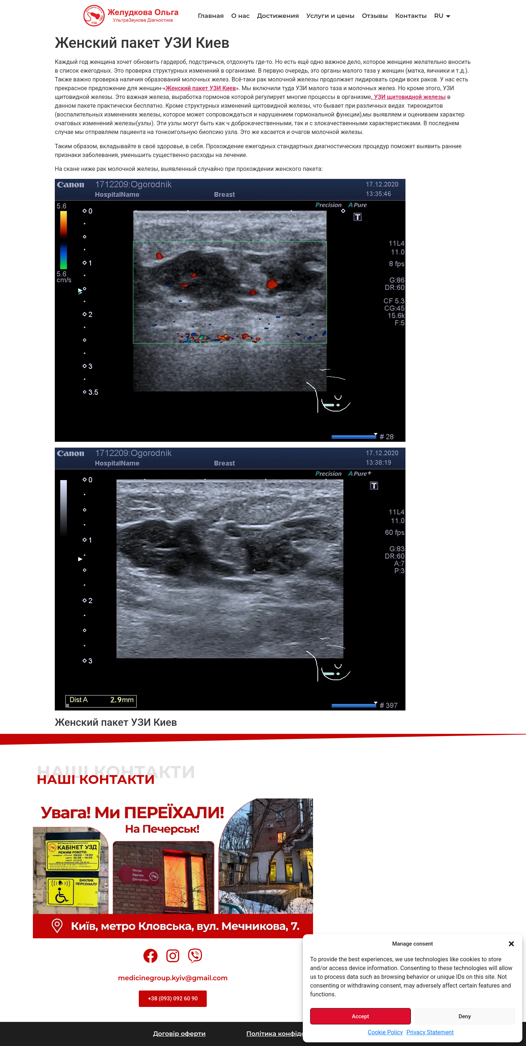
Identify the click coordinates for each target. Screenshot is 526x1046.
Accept (360, 1016)
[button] (511, 943)
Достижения (278, 15)
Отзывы (375, 15)
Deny (464, 1016)
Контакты (411, 15)
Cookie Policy (385, 1032)
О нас (240, 15)
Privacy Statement (430, 1032)
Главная (211, 15)
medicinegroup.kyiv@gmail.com (173, 978)
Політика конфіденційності (291, 1033)
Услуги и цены (330, 15)
